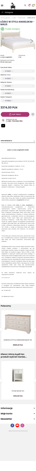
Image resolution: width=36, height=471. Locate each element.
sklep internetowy (14, 431)
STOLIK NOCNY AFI (18, 391)
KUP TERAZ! (15, 114)
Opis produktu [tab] (6, 141)
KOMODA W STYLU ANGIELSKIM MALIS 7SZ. (18, 340)
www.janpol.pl (6, 277)
